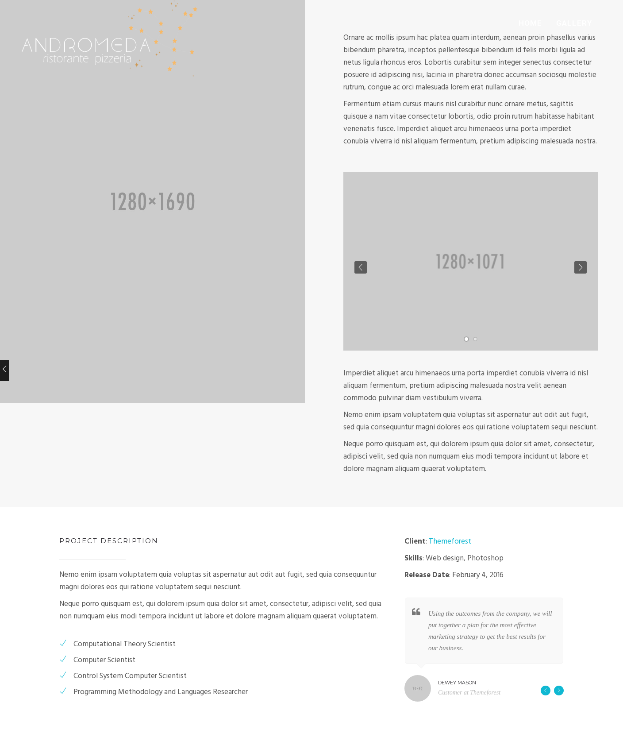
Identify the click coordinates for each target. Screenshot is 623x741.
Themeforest (450, 542)
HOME (530, 23)
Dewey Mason (457, 682)
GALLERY (574, 23)
